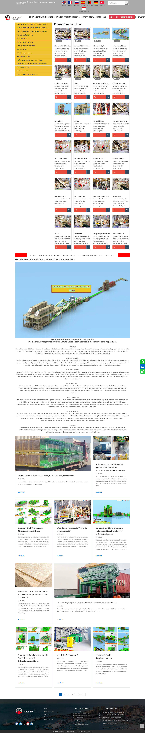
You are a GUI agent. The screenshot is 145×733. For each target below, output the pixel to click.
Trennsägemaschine (24, 67)
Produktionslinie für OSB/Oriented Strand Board (33, 28)
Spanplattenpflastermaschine (101, 234)
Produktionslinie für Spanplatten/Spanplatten (32, 31)
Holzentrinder (79, 711)
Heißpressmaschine (81, 722)
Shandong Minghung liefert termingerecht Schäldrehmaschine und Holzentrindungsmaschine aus (33, 658)
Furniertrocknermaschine (82, 715)
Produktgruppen (49, 711)
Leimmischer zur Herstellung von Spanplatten (60, 196)
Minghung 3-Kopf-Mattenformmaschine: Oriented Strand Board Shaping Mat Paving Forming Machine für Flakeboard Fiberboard (100, 46)
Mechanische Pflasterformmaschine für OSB (62, 121)
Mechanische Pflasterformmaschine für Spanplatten (81, 234)
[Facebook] (16, 723)
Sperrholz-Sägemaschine (82, 724)
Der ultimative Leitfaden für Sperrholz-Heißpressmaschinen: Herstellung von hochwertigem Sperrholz (109, 531)
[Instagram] (31, 723)
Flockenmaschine (23, 38)
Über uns (47, 714)
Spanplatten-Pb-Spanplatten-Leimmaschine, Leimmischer (98, 159)
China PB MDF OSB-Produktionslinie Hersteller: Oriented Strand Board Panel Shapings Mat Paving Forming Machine (120, 84)
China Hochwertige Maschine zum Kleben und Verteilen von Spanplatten (120, 159)
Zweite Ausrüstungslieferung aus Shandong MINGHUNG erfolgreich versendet (46, 476)
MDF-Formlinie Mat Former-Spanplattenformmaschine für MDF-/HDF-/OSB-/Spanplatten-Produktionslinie (120, 234)
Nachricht (47, 717)
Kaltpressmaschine (80, 720)
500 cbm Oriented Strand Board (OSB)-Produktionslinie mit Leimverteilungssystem (81, 159)
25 (80, 695)
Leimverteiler (79, 717)
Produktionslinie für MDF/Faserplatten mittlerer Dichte (34, 24)
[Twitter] (24, 723)
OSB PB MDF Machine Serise (27, 74)
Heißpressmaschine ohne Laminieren (30, 60)
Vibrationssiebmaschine (25, 42)
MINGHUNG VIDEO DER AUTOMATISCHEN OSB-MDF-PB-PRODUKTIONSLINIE (72, 255)
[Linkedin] (20, 723)
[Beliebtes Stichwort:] (127, 3)
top (142, 726)
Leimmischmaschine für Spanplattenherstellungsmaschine (101, 196)
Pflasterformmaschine (24, 53)
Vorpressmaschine (23, 56)
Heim (46, 709)
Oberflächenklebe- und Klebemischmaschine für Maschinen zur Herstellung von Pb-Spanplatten (120, 121)
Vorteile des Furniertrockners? (67, 655)
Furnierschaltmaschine (82, 713)
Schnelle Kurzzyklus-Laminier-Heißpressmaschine (34, 64)
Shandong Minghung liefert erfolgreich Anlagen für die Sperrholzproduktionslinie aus (87, 603)
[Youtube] (28, 723)
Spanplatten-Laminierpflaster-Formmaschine (117, 196)
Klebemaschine (22, 49)
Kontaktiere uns (49, 719)
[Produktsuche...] (116, 3)
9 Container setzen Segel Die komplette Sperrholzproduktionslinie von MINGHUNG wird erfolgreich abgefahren (110, 467)
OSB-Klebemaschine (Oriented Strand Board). (62, 159)
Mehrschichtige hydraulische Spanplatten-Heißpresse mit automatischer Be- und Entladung (101, 121)
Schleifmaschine (22, 71)
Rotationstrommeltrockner (26, 46)
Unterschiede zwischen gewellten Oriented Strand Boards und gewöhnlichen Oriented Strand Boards (33, 594)
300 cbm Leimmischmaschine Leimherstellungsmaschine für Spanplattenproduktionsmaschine (82, 121)
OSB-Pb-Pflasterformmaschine (61, 234)
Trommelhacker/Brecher (25, 35)
